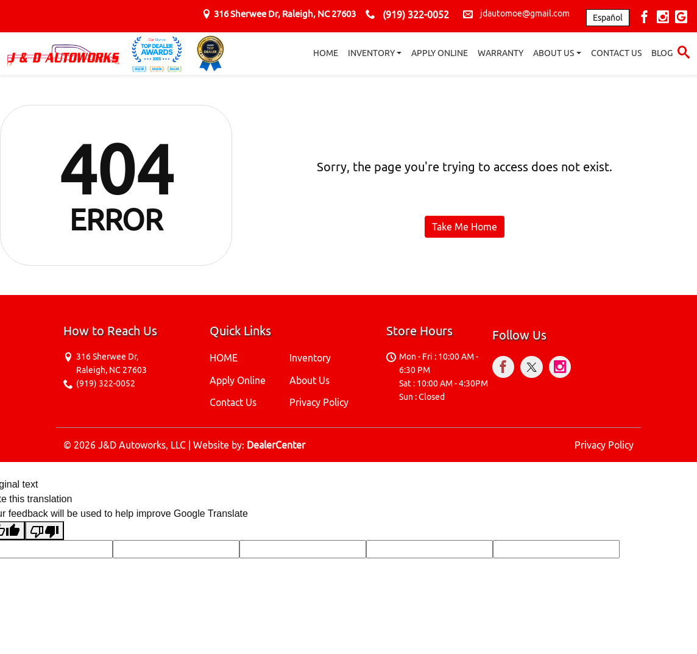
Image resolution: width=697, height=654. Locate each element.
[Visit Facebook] (646, 18)
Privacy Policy (318, 402)
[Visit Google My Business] (681, 18)
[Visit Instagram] (664, 18)
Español (608, 18)
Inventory (310, 357)
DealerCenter (276, 444)
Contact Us (233, 402)
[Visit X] (534, 368)
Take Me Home (464, 226)
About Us (309, 380)
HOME (224, 357)
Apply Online (238, 380)
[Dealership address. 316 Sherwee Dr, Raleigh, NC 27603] (285, 14)
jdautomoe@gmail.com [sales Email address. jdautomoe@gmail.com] (525, 13)
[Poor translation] (44, 530)
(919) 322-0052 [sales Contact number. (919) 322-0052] (416, 14)
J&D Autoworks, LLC (142, 444)
